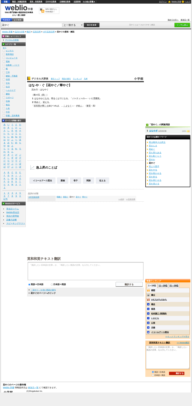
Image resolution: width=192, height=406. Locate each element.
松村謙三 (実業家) (159, 313)
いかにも (155, 318)
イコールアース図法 (42, 180)
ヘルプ (187, 2)
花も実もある (155, 152)
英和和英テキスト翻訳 (44, 258)
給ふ (80, 106)
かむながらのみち (159, 299)
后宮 (36, 106)
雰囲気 (96, 98)
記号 (5, 199)
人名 (8, 108)
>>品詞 (121, 199)
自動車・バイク (13, 65)
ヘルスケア (11, 90)
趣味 (8, 94)
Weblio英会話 (12, 212)
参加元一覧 (185, 20)
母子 (76, 180)
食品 (8, 105)
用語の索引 (66, 79)
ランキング (77, 79)
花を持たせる (155, 180)
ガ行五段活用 (49, 32)
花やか (152, 159)
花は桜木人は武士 (157, 142)
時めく (37, 102)
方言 (8, 112)
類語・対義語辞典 (19, 2)
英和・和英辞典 (36, 2)
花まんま (153, 145)
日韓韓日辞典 (65, 2)
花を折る (153, 177)
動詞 (29, 32)
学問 (8, 79)
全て (4, 48)
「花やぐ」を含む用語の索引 (43, 290)
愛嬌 (63, 180)
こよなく (67, 106)
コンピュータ (12, 58)
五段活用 (37, 32)
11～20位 (163, 285)
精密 (153, 290)
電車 (8, 61)
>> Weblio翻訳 (183, 343)
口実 (153, 323)
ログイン (163, 1)
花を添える (154, 183)
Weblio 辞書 (176, 2)
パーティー (77, 98)
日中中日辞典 (50, 2)
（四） (43, 95)
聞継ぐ (59, 197)
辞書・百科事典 (13, 115)
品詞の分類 (19, 32)
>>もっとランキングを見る (177, 336)
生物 (8, 101)
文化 (8, 83)
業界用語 (10, 54)
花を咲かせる (155, 173)
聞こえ (45, 106)
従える (102, 180)
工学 (8, 72)
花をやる (153, 170)
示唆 (153, 327)
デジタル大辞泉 (40, 78)
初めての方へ (173, 20)
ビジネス (10, 51)
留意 (153, 309)
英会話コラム (12, 209)
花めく (152, 149)
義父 (153, 295)
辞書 (6, 2)
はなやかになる (41, 98)
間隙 (88, 180)
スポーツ (10, 97)
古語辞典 (77, 2)
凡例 (85, 79)
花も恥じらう (155, 156)
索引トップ (55, 79)
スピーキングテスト (15, 223)
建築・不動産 (12, 76)
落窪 (88, 106)
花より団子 (154, 166)
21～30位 (174, 285)
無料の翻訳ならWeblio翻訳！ (51, 10)
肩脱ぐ (65, 197)
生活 (8, 87)
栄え (45, 102)
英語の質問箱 (12, 216)
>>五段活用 (130, 199)
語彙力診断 (11, 220)
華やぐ (85, 197)
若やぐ (78, 197)
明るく (54, 98)
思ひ (40, 106)
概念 (153, 304)
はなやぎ (153, 130)
